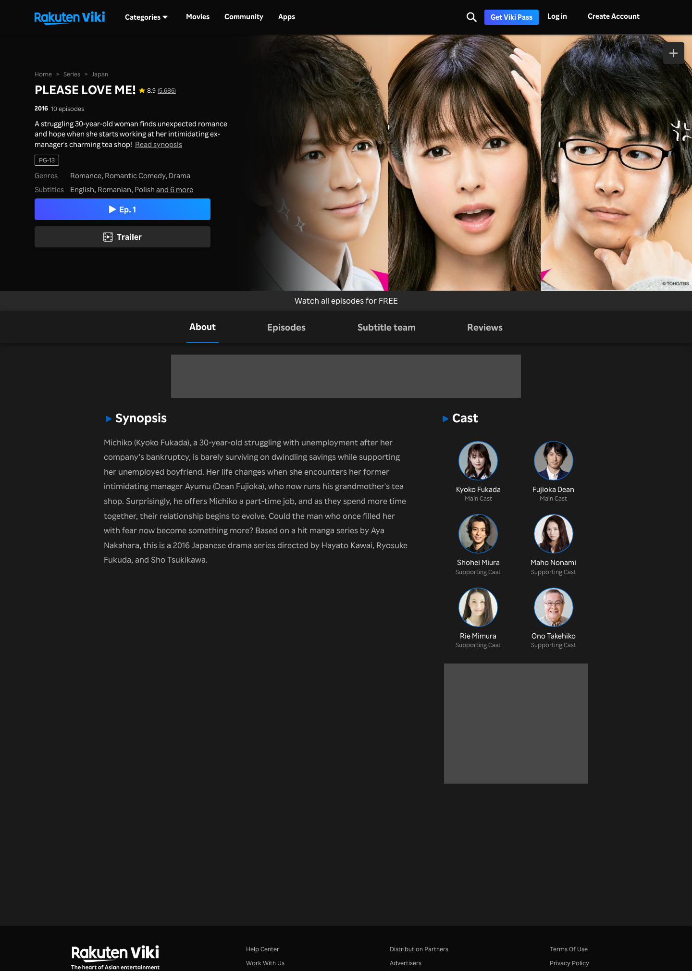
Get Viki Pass (511, 17)
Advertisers (405, 963)
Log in (557, 16)
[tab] (202, 327)
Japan (100, 74)
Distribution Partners (419, 949)
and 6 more (174, 189)
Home (43, 74)
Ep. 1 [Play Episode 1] (122, 209)
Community (243, 16)
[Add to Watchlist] (674, 53)
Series (71, 74)
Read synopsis (158, 144)
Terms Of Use (569, 949)
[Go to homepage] (70, 17)
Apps (286, 16)
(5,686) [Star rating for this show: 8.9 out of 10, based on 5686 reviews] (167, 90)
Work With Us (265, 963)
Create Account (614, 16)
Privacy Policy (569, 963)
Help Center (262, 949)
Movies (198, 16)
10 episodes (67, 108)
